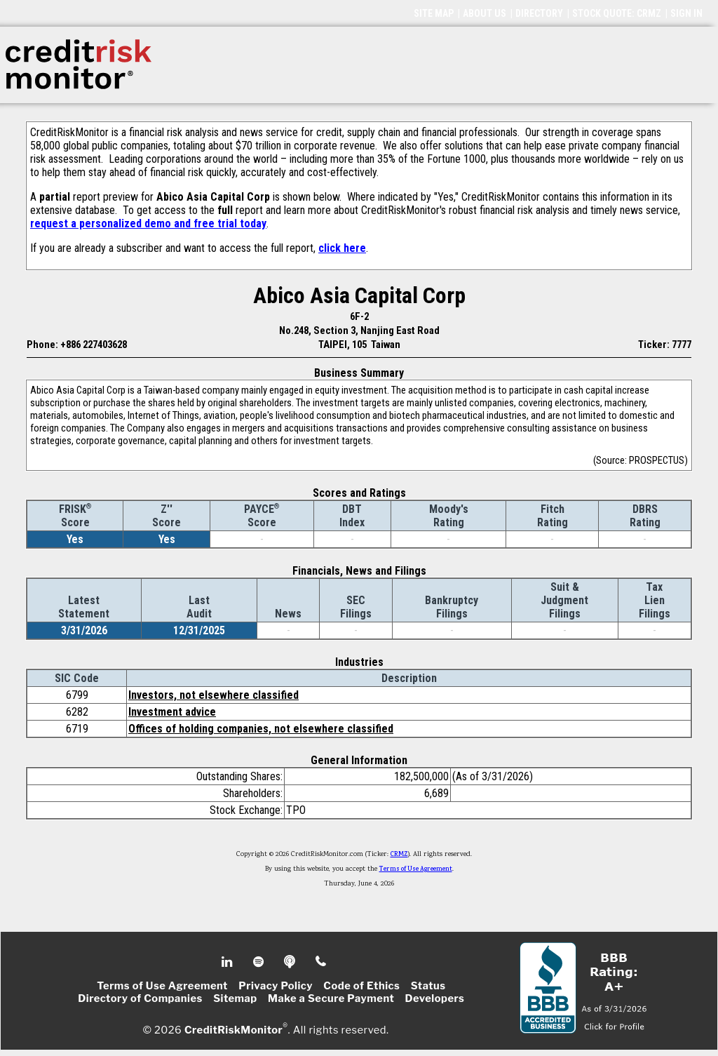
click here (342, 248)
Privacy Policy (275, 986)
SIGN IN (686, 13)
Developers (435, 998)
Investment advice (172, 712)
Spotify (259, 962)
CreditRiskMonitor (233, 1029)
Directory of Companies (140, 998)
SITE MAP (434, 13)
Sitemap (235, 998)
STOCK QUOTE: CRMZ (616, 13)
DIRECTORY (539, 13)
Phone (321, 962)
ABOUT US (484, 13)
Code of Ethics (361, 986)
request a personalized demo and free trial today (148, 223)
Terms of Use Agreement (415, 869)
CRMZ (399, 855)
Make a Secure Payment (331, 998)
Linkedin (229, 962)
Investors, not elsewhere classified (213, 695)
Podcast (290, 962)
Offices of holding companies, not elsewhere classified (260, 728)
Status (428, 986)
